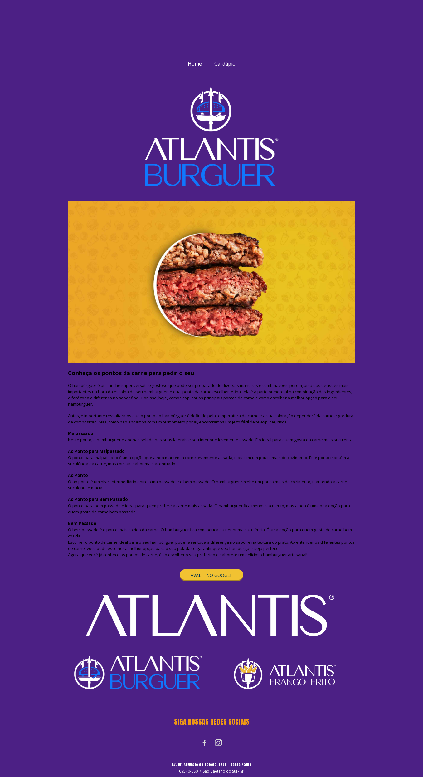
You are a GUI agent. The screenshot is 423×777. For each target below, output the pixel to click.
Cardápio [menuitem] (225, 63)
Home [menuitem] (195, 63)
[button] (211, 575)
